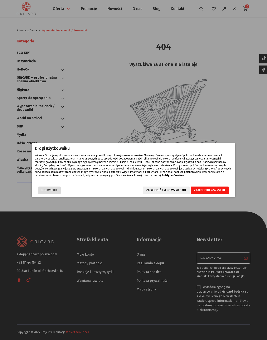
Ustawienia (49, 190)
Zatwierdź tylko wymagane (166, 190)
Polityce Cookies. (173, 175)
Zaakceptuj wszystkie (209, 190)
